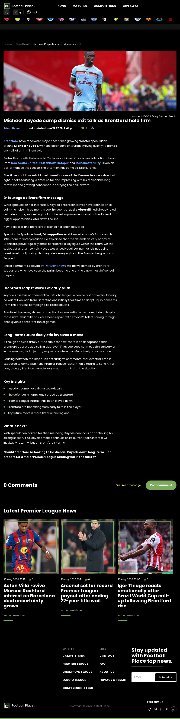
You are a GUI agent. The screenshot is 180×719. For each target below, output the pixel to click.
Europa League (74, 680)
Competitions (105, 6)
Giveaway (131, 6)
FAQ (102, 664)
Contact (106, 656)
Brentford (22, 44)
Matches (80, 6)
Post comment (161, 485)
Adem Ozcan (12, 128)
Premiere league (75, 664)
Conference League (78, 688)
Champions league (77, 672)
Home (8, 44)
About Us (106, 672)
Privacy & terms (112, 680)
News (61, 6)
